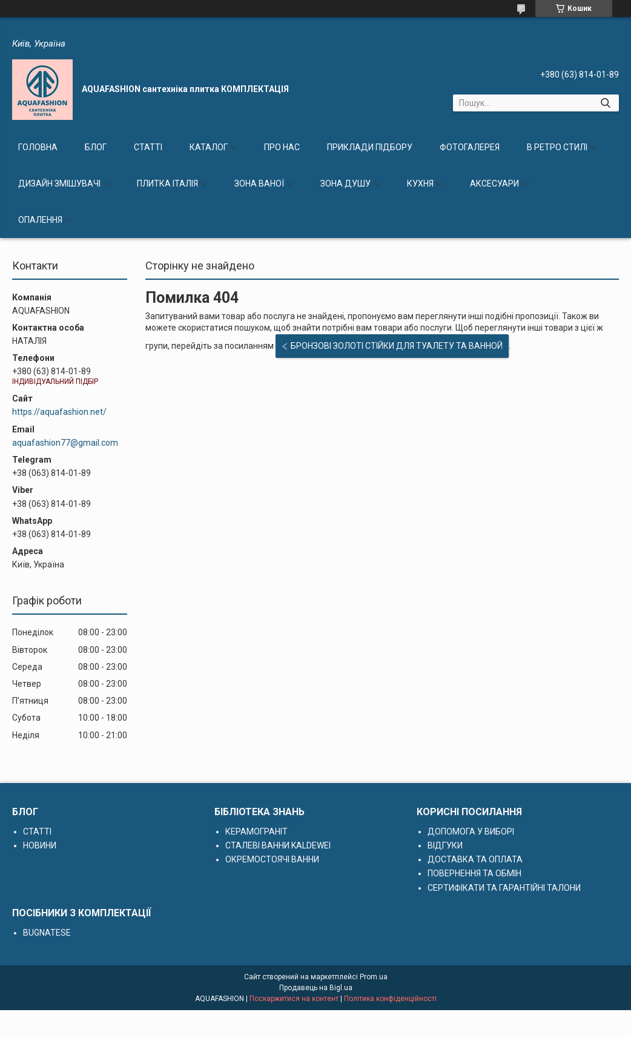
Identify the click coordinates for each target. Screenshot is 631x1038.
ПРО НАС (282, 147)
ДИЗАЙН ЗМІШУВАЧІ (59, 183)
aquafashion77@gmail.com (65, 443)
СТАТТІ (148, 147)
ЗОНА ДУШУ (345, 183)
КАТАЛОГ (209, 147)
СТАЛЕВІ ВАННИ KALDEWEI (278, 845)
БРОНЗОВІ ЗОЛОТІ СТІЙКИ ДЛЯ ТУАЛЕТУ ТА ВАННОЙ (397, 346)
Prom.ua (374, 977)
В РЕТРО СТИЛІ (557, 147)
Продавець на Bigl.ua (315, 987)
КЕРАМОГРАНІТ (256, 831)
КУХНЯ (420, 183)
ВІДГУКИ (445, 845)
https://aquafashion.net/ (59, 412)
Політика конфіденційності (390, 998)
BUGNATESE (47, 932)
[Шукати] (605, 102)
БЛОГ (96, 147)
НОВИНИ (39, 845)
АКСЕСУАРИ (494, 183)
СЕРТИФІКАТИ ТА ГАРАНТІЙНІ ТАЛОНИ (504, 888)
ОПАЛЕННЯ (40, 220)
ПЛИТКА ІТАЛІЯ (167, 183)
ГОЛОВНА (38, 147)
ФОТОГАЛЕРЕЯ (470, 147)
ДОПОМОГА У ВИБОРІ (471, 831)
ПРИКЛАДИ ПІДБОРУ (369, 147)
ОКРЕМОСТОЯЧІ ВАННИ (272, 859)
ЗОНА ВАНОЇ (259, 183)
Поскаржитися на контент (294, 998)
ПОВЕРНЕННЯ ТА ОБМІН (474, 873)
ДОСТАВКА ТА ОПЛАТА (475, 859)
